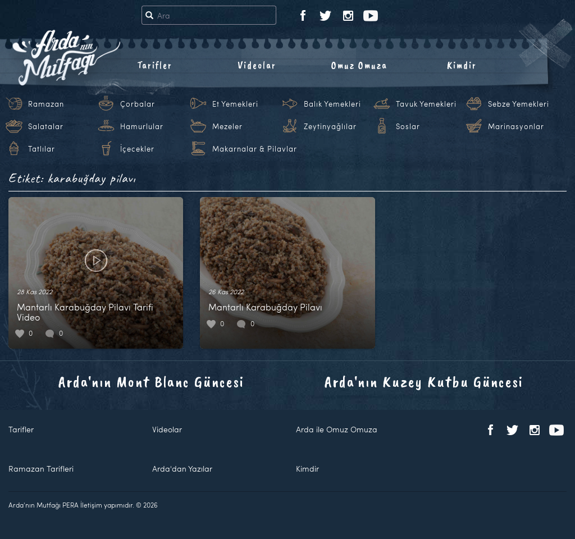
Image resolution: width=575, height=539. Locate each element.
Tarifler (154, 65)
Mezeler (227, 126)
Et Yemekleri (235, 104)
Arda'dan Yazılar (182, 468)
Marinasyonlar (516, 126)
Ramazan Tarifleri (41, 468)
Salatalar (45, 126)
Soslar (408, 126)
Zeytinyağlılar (330, 126)
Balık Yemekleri (332, 104)
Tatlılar (41, 149)
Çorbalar (137, 104)
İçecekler (137, 149)
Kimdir (462, 65)
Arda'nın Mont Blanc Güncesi (151, 381)
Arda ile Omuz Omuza (336, 429)
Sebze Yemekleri (518, 104)
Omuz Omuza (359, 65)
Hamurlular (141, 126)
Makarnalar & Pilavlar (254, 149)
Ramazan (46, 104)
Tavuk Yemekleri (426, 104)
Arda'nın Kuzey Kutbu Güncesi (424, 381)
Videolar (257, 65)
